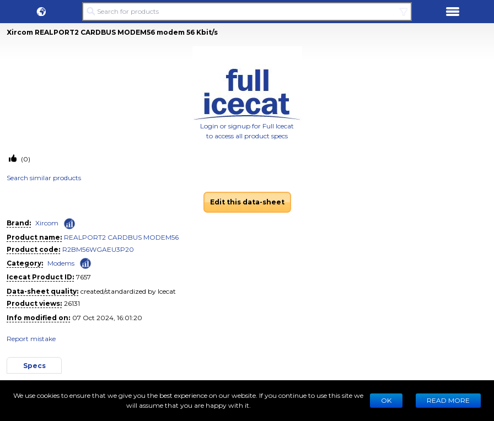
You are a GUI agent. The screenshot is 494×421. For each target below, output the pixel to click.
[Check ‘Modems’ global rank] (85, 262)
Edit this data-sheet (247, 202)
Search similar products (44, 178)
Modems (60, 263)
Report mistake (31, 338)
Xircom (46, 223)
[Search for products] (246, 12)
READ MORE (448, 400)
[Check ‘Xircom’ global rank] (69, 223)
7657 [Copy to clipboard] (83, 277)
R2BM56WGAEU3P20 (98, 249)
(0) (24, 159)
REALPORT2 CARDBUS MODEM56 (121, 237)
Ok (386, 400)
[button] (41, 11)
